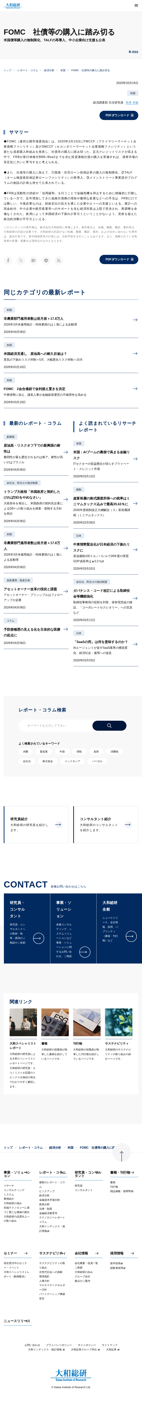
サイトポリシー (87, 1345)
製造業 (44, 751)
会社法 (27, 761)
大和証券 (113, 1349)
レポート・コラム (27, 70)
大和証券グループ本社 (85, 1349)
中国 (62, 751)
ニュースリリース (17, 1321)
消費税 (114, 751)
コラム (10, 620)
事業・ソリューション (17, 1174)
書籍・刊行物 (120, 1172)
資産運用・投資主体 (18, 580)
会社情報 (81, 1253)
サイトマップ (109, 1345)
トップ (7, 70)
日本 (78, 535)
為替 (96, 751)
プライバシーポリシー (59, 1345)
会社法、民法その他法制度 (22, 482)
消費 (25, 751)
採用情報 (117, 1253)
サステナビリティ (52, 1253)
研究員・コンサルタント (88, 1174)
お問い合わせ (32, 1345)
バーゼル (97, 761)
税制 (78, 489)
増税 (79, 751)
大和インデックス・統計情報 (46, 1349)
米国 (62, 70)
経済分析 (49, 70)
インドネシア (72, 761)
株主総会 (48, 761)
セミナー (10, 1253)
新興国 (10, 436)
